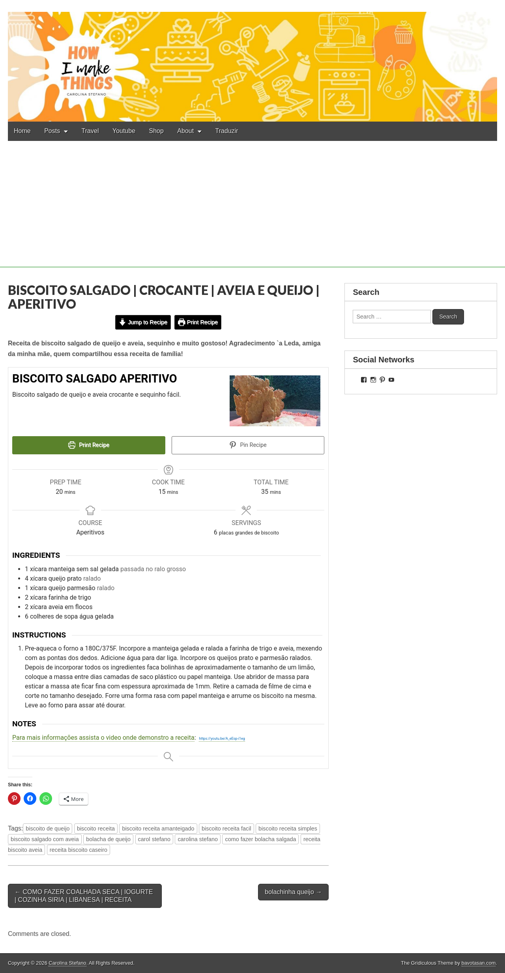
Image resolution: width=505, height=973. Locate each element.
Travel (90, 130)
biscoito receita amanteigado (158, 828)
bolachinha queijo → (293, 892)
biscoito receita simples (287, 828)
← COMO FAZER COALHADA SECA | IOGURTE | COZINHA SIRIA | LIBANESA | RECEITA (84, 896)
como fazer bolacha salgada (260, 839)
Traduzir (226, 130)
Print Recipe (198, 322)
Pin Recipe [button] (248, 445)
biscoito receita (96, 828)
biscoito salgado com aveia (45, 839)
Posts (52, 130)
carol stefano (154, 839)
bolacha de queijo (108, 839)
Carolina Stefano (67, 963)
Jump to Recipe (143, 322)
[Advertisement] (252, 212)
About (185, 130)
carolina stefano (198, 839)
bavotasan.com (479, 963)
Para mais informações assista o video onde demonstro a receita (103, 737)
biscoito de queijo (47, 828)
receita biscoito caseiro (78, 850)
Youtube (123, 130)
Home (22, 130)
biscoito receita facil (226, 828)
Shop (156, 130)
